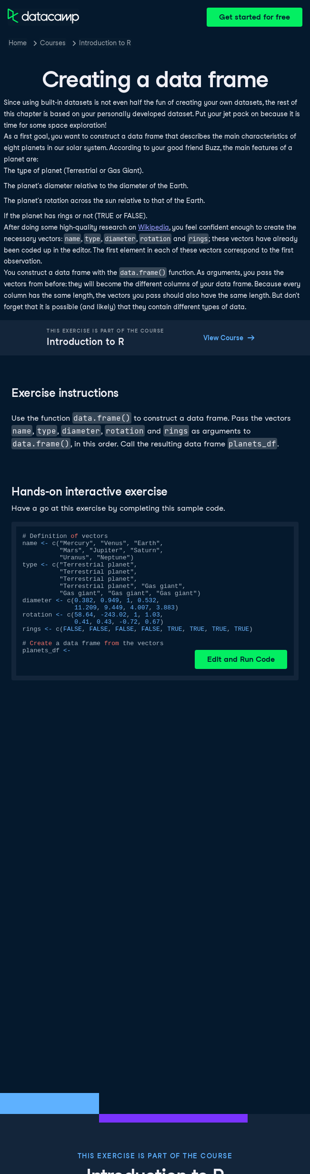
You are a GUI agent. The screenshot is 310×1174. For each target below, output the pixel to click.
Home (18, 43)
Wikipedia (153, 227)
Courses (53, 43)
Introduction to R (105, 43)
